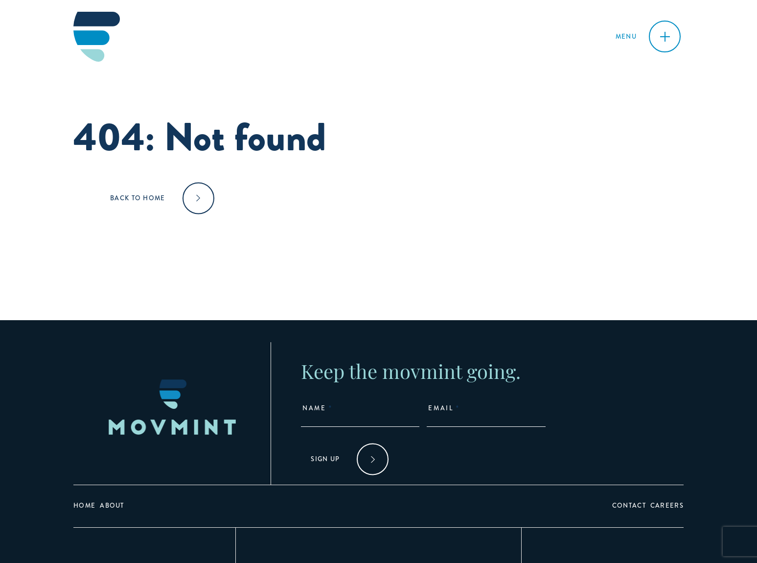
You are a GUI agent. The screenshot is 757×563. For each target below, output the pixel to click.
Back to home (137, 198)
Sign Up (325, 459)
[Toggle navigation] (648, 36)
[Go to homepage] (96, 37)
